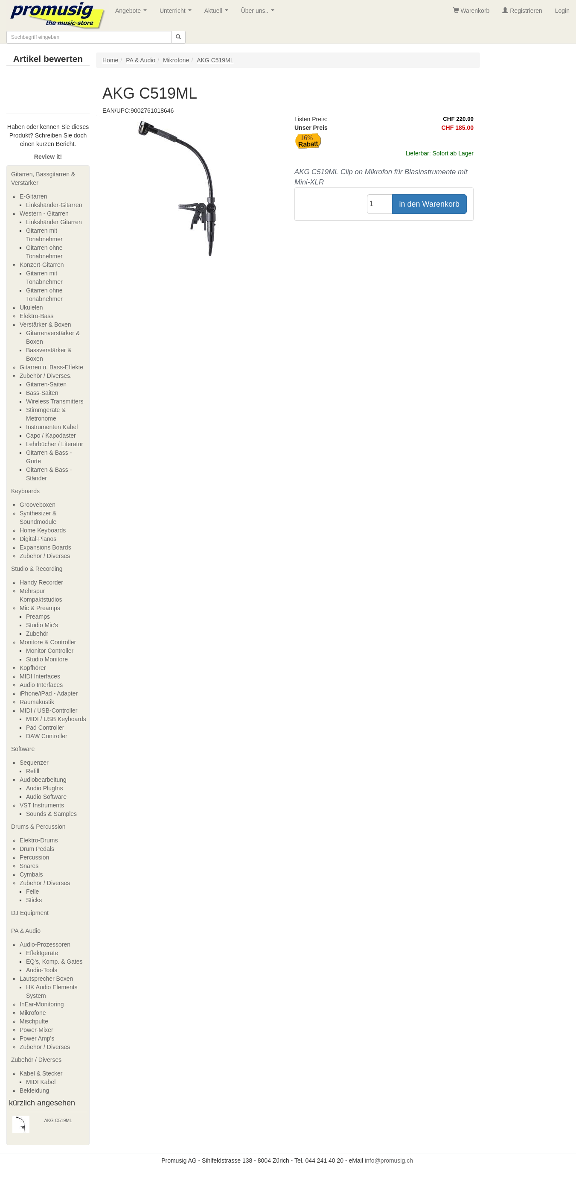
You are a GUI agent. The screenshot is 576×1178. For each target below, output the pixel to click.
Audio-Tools (41, 970)
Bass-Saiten (42, 392)
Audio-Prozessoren (45, 944)
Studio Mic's (42, 625)
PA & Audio (26, 930)
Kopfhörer (33, 667)
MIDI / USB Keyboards (56, 719)
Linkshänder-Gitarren (54, 205)
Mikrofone (33, 1012)
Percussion (34, 857)
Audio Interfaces (41, 684)
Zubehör (37, 633)
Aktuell (218, 13)
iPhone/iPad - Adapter (49, 693)
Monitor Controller (49, 650)
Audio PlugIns (44, 788)
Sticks (34, 900)
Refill (32, 771)
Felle (32, 891)
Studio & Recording (37, 568)
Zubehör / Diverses (45, 555)
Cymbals (31, 874)
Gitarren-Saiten (46, 384)
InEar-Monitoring (42, 1004)
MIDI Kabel (40, 1082)
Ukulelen (31, 307)
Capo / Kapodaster (51, 435)
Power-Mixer (36, 1029)
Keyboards (25, 491)
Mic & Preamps (40, 608)
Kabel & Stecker (41, 1073)
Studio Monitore (47, 659)
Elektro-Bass (36, 316)
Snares (29, 865)
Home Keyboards (43, 530)
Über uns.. (259, 13)
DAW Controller (46, 736)
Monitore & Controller (48, 642)
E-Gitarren (33, 196)
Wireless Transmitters (55, 401)
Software (23, 748)
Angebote (132, 13)
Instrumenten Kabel (52, 427)
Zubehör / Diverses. (46, 375)
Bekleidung (34, 1090)
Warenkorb (471, 10)
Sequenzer (34, 762)
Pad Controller (45, 727)
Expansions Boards (45, 547)
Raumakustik (37, 702)
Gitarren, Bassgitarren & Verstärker (43, 178)
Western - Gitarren (44, 213)
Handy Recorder (41, 582)
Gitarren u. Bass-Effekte (51, 367)
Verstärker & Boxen (45, 324)
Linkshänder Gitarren (54, 222)
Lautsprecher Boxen (46, 978)
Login (562, 10)
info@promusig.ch (389, 1160)
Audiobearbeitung (43, 779)
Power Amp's (37, 1038)
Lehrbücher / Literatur (54, 444)
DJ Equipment (30, 912)
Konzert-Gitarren (42, 264)
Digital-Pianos (38, 538)
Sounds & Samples (51, 813)
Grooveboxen (37, 504)
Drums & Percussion (38, 826)
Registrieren (522, 10)
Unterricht (177, 13)
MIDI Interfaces (40, 676)
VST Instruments (42, 805)
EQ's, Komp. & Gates (54, 961)
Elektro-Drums (39, 840)
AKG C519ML (58, 1120)
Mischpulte (34, 1021)
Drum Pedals (37, 848)
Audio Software (46, 796)
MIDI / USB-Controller (48, 710)
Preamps (38, 616)
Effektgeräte (42, 953)
